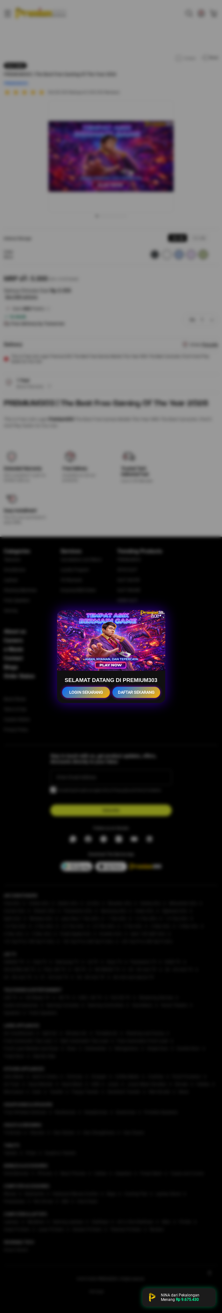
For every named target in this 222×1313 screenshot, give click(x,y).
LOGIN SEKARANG (86, 692)
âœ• (156, 616)
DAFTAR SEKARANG (136, 692)
